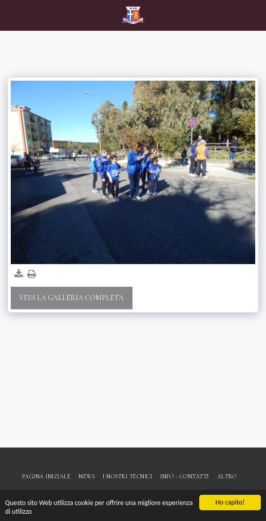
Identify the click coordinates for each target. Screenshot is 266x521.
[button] (11, 15)
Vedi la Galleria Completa (71, 297)
